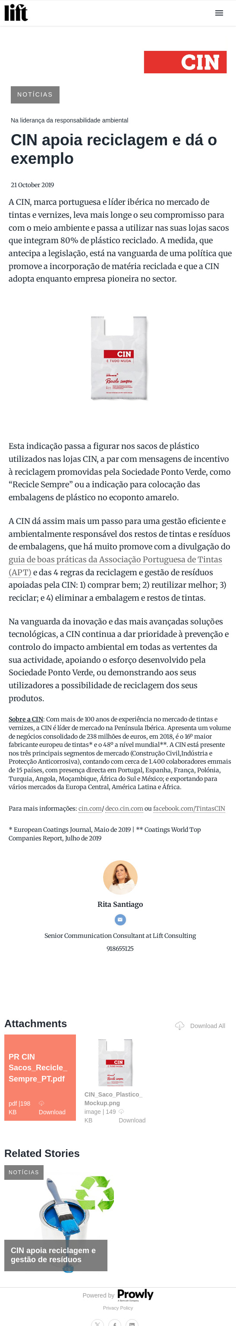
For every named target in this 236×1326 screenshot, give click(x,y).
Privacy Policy (118, 1307)
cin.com (90, 808)
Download (52, 1108)
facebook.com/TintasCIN (189, 808)
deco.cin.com (124, 808)
